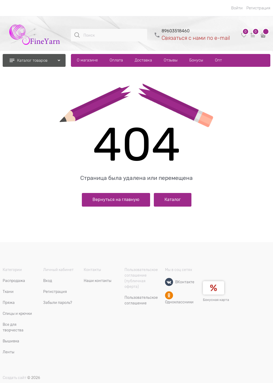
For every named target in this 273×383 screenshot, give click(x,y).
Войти (237, 8)
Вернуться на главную (116, 199)
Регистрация (258, 8)
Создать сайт (14, 378)
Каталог (172, 199)
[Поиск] (77, 35)
